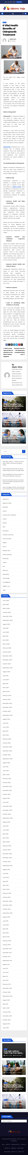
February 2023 (7, 739)
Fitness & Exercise (8, 534)
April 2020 (6, 838)
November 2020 (7, 810)
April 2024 (6, 687)
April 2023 (6, 735)
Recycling (5, 558)
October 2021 (6, 794)
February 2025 (7, 648)
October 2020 (7, 814)
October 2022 (7, 754)
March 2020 (6, 842)
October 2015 (6, 1020)
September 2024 (7, 667)
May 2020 (5, 834)
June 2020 (6, 830)
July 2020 (5, 826)
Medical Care (6, 550)
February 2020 (7, 845)
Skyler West (13, 39)
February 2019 (7, 893)
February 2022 (7, 778)
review (4, 562)
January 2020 (7, 849)
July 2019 (5, 873)
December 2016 (7, 988)
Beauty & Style (7, 503)
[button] (23, 13)
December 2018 (7, 901)
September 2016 (7, 996)
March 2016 (6, 1008)
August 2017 (6, 964)
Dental (5, 523)
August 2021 (6, 798)
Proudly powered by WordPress (9, 1138)
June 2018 (6, 925)
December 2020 (7, 806)
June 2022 (6, 770)
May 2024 (5, 683)
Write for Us (14, 1151)
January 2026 (7, 612)
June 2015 (6, 1027)
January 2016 (6, 1012)
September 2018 (7, 913)
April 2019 (6, 885)
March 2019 (6, 889)
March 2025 (6, 644)
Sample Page (7, 1151)
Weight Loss (6, 586)
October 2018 (7, 909)
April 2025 (6, 640)
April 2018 (6, 933)
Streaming (6, 574)
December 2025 (7, 616)
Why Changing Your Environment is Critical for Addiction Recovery (14, 406)
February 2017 (7, 984)
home (4, 546)
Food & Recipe (7, 538)
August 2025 (6, 624)
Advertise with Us (15, 1144)
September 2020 (8, 818)
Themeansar (14, 1140)
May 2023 (5, 731)
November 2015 (7, 1016)
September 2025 (7, 620)
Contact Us (23, 1144)
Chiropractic (7, 147)
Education (6, 530)
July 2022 (5, 766)
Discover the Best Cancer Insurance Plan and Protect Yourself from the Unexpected (13, 481)
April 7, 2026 (8, 1106)
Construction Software (9, 515)
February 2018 (7, 940)
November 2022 (7, 751)
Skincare (5, 570)
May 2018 (5, 929)
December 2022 (7, 747)
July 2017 (5, 968)
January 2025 (7, 652)
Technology (6, 578)
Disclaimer (13, 1148)
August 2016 (6, 1000)
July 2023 (5, 723)
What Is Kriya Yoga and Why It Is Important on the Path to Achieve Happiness (8, 352)
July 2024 (5, 675)
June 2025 (6, 632)
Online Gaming (7, 554)
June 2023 (6, 727)
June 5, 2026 (8, 1055)
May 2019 (5, 881)
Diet (4, 527)
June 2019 (6, 877)
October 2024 (7, 664)
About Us (8, 1144)
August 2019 (6, 869)
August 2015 (6, 1024)
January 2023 (7, 743)
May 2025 (5, 636)
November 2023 (7, 707)
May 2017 (5, 976)
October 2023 (7, 711)
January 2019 (6, 897)
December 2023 (7, 703)
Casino (5, 511)
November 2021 (7, 790)
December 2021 (7, 786)
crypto (4, 519)
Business (5, 507)
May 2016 (5, 1004)
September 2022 (7, 758)
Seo (4, 566)
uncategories (6, 582)
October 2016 (7, 992)
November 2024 (7, 660)
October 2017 (6, 956)
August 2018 (6, 917)
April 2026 (6, 604)
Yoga (4, 590)
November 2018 (7, 905)
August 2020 (6, 822)
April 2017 (5, 980)
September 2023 (7, 715)
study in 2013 (17, 187)
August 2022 (6, 762)
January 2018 (6, 944)
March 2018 (6, 936)
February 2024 (7, 695)
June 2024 (6, 679)
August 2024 (6, 671)
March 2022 (6, 774)
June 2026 (6, 600)
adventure (6, 499)
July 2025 (5, 628)
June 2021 (6, 802)
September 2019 (7, 865)
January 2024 (7, 699)
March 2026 (6, 608)
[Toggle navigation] (13, 14)
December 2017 (7, 948)
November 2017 (7, 952)
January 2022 (7, 782)
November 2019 (7, 857)
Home (3, 1144)
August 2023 (6, 719)
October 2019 (7, 861)
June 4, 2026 (8, 1072)
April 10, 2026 (9, 1089)
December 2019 (7, 853)
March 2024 (6, 691)
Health (4, 22)
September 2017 (7, 960)
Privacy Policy (20, 1148)
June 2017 (6, 972)
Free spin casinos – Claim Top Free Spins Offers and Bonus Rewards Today (13, 463)
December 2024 (7, 656)
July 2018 (5, 921)
